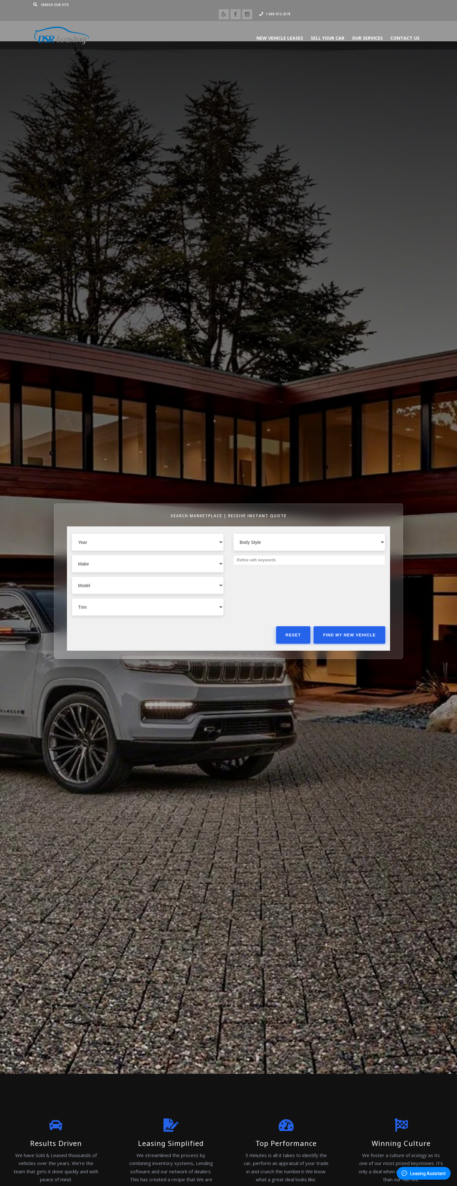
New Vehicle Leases (265, 29)
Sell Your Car (313, 29)
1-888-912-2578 (393, 5)
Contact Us (390, 29)
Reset (293, 635)
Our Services (353, 29)
